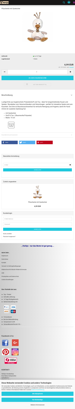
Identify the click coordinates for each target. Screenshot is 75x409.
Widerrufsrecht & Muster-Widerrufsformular (14, 269)
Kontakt (4, 262)
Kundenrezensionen (10, 135)
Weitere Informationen (38, 405)
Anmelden (37, 170)
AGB (3, 273)
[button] (10, 142)
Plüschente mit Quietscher (37, 202)
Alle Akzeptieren (37, 393)
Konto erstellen (7, 233)
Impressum (5, 255)
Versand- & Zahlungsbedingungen (11, 266)
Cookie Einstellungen (7, 279)
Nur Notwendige (37, 399)
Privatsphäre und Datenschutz (10, 276)
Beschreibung (7, 95)
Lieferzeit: (4, 56)
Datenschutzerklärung (37, 389)
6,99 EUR (37, 206)
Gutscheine (5, 259)
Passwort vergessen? (9, 236)
